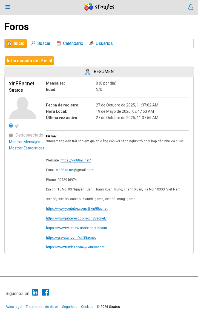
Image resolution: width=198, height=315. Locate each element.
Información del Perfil (29, 60)
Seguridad (70, 307)
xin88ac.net (65, 170)
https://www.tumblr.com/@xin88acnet (75, 247)
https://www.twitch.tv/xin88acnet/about (76, 228)
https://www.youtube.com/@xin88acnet (77, 208)
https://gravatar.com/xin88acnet (71, 237)
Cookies (87, 307)
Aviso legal (13, 307)
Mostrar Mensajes (24, 142)
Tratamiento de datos (42, 307)
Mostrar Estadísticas (26, 148)
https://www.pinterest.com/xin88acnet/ (76, 218)
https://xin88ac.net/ (76, 160)
